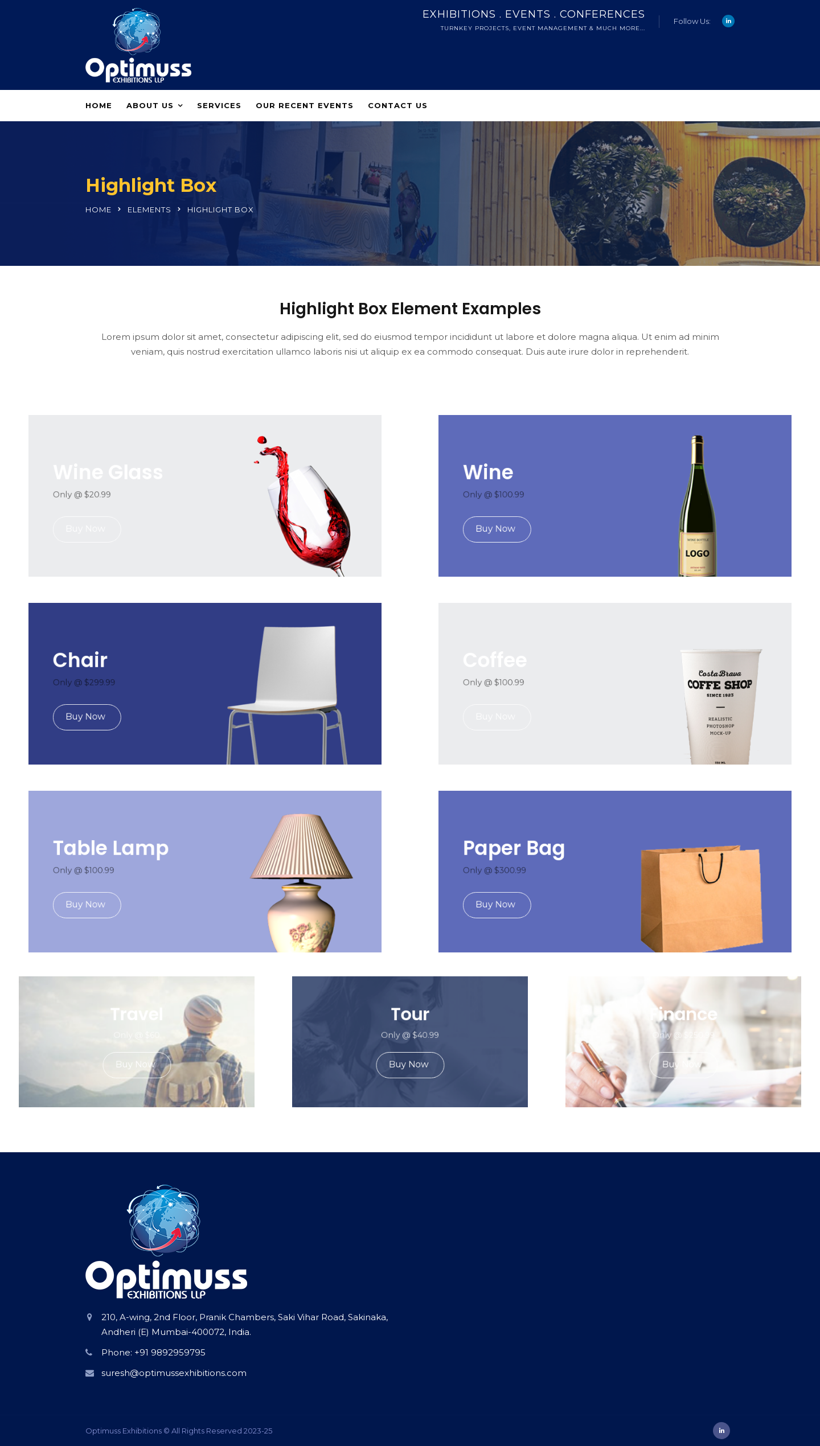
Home (98, 105)
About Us (150, 105)
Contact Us (398, 105)
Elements (149, 209)
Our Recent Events (305, 105)
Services (219, 105)
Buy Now (123, 518)
